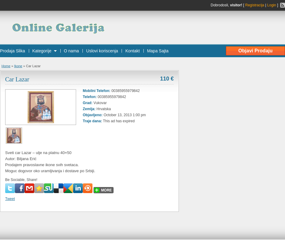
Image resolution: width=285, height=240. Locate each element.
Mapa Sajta (158, 50)
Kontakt (132, 50)
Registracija (254, 5)
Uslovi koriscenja (102, 50)
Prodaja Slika (12, 50)
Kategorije (42, 50)
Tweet (10, 199)
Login (271, 5)
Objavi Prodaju (255, 50)
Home (6, 66)
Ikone (18, 66)
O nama (71, 50)
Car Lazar (17, 79)
